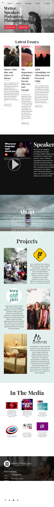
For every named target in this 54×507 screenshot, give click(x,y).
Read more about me (27, 243)
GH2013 (22, 492)
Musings (7, 46)
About (38, 3)
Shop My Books (23, 27)
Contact (47, 3)
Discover (8, 471)
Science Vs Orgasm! (28, 416)
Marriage (14, 481)
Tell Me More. (43, 416)
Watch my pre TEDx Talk (12, 435)
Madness (14, 483)
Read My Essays (10, 27)
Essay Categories (17, 473)
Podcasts (28, 3)
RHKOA (22, 479)
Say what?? (23, 481)
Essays (10, 3)
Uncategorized (23, 489)
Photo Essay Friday (15, 489)
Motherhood (25, 46)
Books (19, 3)
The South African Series (23, 485)
